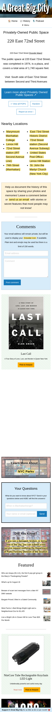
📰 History (25, 21)
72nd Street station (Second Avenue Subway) (39, 144)
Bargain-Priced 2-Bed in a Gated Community (18, 599)
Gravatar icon (30, 238)
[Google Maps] (35, 53)
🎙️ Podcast (38, 21)
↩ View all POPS (18, 104)
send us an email (19, 199)
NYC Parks (26, 471)
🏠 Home (12, 21)
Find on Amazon (26, 365)
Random (36, 104)
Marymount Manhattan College (13, 136)
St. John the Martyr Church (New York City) (39, 169)
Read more (18, 690)
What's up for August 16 (10, 582)
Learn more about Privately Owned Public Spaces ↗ (26, 93)
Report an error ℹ (26, 112)
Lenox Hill (12, 144)
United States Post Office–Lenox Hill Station (40, 157)
